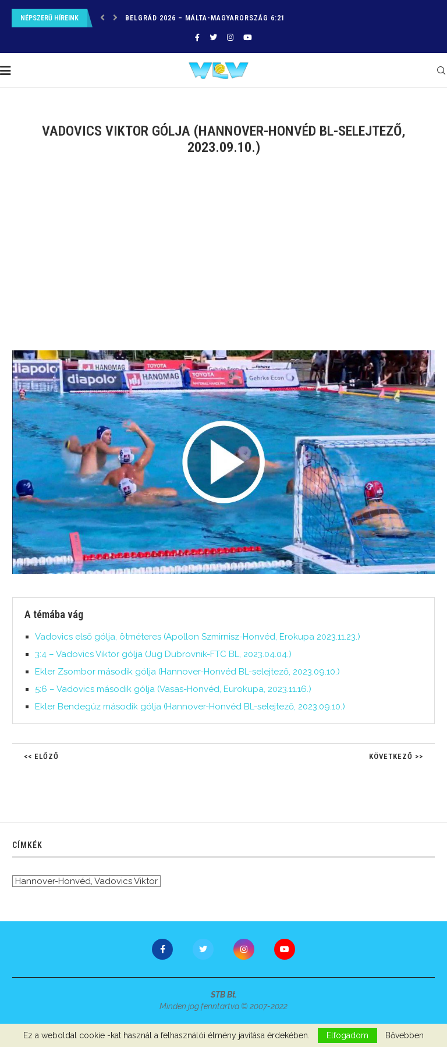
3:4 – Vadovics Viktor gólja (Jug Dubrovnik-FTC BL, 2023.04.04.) (163, 654)
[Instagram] (230, 37)
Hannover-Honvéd (53, 881)
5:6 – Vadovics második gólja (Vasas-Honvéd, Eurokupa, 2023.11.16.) (173, 689)
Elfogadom (347, 1035)
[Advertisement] (223, 260)
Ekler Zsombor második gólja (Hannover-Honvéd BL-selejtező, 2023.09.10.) (187, 671)
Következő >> (396, 756)
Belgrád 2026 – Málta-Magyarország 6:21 (205, 18)
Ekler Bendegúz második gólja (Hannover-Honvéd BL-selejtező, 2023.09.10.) (190, 706)
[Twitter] (213, 37)
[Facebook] (197, 37)
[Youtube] (247, 37)
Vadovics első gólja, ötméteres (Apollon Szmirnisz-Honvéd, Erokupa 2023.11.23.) (197, 636)
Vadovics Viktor (126, 881)
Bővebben (404, 1035)
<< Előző (41, 756)
